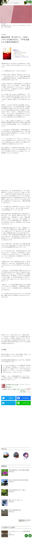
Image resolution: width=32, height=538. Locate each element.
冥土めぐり (15, 50)
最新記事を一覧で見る (25, 520)
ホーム (2, 23)
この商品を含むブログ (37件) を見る (21, 56)
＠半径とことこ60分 (10, 3)
